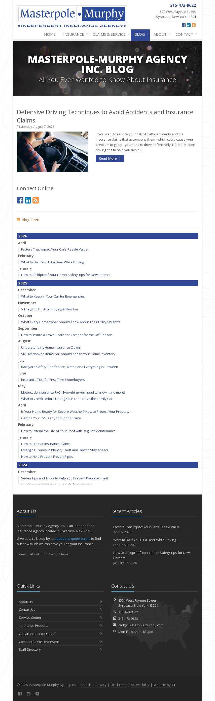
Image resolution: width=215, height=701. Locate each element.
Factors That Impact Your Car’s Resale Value (54, 249)
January (25, 268)
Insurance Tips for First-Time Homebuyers (53, 379)
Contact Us (60, 609)
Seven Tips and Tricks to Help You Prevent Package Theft (64, 478)
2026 (22, 235)
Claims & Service (110, 34)
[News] (194, 25)
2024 (22, 464)
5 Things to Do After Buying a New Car (49, 309)
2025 (22, 282)
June (22, 373)
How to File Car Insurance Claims (45, 443)
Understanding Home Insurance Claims (51, 347)
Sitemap (64, 554)
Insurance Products (60, 625)
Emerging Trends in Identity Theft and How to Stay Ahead (64, 450)
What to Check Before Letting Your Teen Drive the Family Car (67, 398)
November (27, 302)
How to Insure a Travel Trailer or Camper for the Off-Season (66, 335)
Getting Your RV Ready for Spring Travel (51, 418)
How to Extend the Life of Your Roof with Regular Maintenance (68, 431)
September (28, 328)
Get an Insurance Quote (60, 633)
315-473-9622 (128, 612)
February (26, 255)
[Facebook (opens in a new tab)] (184, 25)
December (27, 289)
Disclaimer (119, 684)
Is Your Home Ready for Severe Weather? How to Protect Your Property (75, 411)
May (22, 386)
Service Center (60, 617)
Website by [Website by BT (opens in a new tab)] (164, 684)
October (25, 315)
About (161, 34)
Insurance (74, 34)
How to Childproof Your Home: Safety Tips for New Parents (66, 274)
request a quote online (72, 538)
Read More (110, 158)
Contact (185, 34)
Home (50, 34)
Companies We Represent (60, 641)
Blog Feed (28, 219)
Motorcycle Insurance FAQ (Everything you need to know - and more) (73, 392)
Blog (140, 34)
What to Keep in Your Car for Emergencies (53, 296)
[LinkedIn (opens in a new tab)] (189, 25)
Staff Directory (60, 649)
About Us (60, 601)
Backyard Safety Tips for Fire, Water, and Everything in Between (69, 366)
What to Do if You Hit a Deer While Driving (52, 262)
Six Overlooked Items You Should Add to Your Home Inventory (68, 354)
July (21, 360)
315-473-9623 (128, 618)
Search (85, 684)
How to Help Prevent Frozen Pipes (47, 456)
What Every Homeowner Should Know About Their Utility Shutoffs (70, 322)
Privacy (100, 684)
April (22, 242)
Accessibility (140, 684)
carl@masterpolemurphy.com (140, 625)
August (24, 341)
